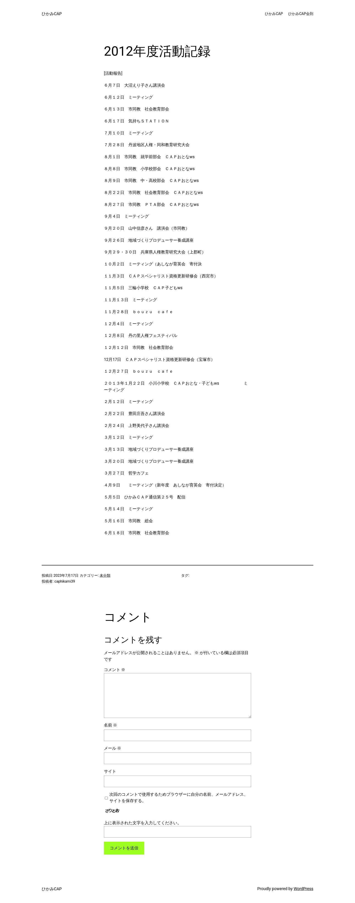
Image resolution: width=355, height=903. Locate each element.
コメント (114, 669)
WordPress (303, 888)
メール (112, 748)
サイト (110, 771)
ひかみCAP (52, 13)
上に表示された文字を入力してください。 (142, 822)
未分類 (105, 575)
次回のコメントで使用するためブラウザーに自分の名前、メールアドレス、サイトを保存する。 (178, 797)
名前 (110, 725)
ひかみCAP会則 (300, 14)
